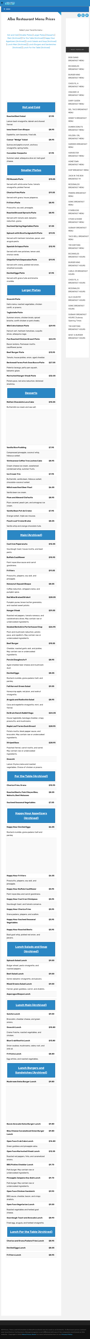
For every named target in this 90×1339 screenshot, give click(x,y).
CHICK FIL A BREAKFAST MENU (76, 85)
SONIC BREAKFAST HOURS (76, 307)
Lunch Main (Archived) (17, 44)
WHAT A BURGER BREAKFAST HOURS (76, 336)
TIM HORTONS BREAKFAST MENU (76, 246)
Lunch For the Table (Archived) (36, 47)
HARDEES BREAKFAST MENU (77, 145)
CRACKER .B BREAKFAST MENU (76, 93)
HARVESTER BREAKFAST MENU (76, 154)
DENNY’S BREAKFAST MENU (77, 119)
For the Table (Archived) (33, 38)
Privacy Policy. (67, 1334)
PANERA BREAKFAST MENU (77, 194)
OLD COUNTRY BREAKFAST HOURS (76, 298)
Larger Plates (39, 35)
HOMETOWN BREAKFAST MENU (76, 163)
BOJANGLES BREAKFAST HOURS (76, 255)
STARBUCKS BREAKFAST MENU (76, 212)
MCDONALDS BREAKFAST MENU (76, 186)
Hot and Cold (12, 35)
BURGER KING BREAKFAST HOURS (76, 264)
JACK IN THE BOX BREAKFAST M (75, 177)
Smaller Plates (26, 35)
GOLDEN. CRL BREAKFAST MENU (76, 137)
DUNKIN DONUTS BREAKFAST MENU (76, 128)
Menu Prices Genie (29, 1334)
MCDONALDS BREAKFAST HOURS (76, 290)
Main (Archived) (14, 38)
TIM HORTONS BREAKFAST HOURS (76, 327)
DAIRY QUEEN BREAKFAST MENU (76, 102)
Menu (7, 9)
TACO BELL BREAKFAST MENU (78, 238)
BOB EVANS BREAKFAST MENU (76, 59)
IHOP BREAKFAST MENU (78, 170)
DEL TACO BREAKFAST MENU (78, 111)
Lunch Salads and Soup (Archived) (41, 41)
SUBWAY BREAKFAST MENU (77, 229)
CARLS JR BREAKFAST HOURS (78, 272)
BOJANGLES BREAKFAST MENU (76, 67)
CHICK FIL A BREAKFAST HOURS (76, 281)
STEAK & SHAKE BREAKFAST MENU (76, 220)
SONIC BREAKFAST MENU (76, 203)
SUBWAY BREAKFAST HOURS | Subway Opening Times (77, 317)
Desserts (50, 35)
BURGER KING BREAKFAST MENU (76, 76)
